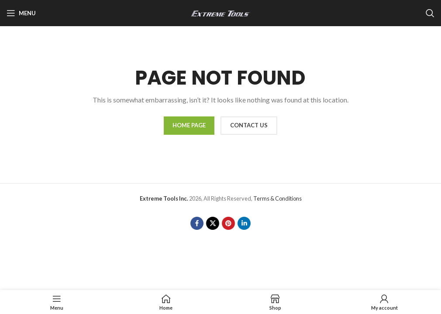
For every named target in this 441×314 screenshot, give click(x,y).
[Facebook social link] (196, 223)
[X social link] (212, 223)
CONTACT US (249, 125)
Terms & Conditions (277, 198)
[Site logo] (220, 12)
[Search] (430, 13)
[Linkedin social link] (244, 223)
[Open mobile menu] (21, 13)
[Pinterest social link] (228, 223)
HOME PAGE (189, 125)
